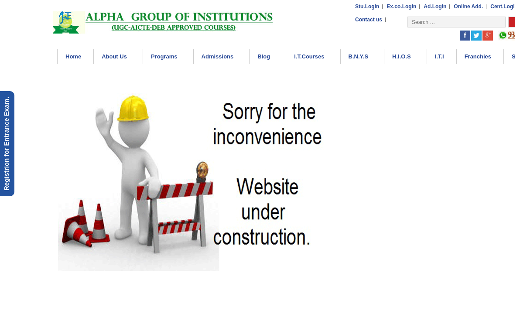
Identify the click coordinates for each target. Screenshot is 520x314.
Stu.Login (367, 6)
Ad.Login (435, 6)
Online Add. (468, 6)
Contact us (368, 20)
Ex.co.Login (401, 6)
